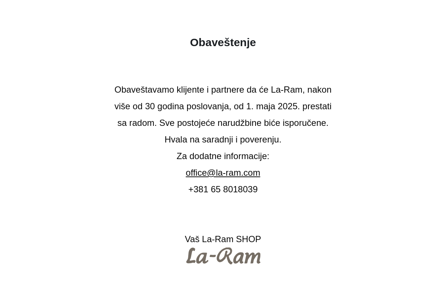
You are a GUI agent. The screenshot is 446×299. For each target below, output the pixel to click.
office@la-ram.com (223, 173)
